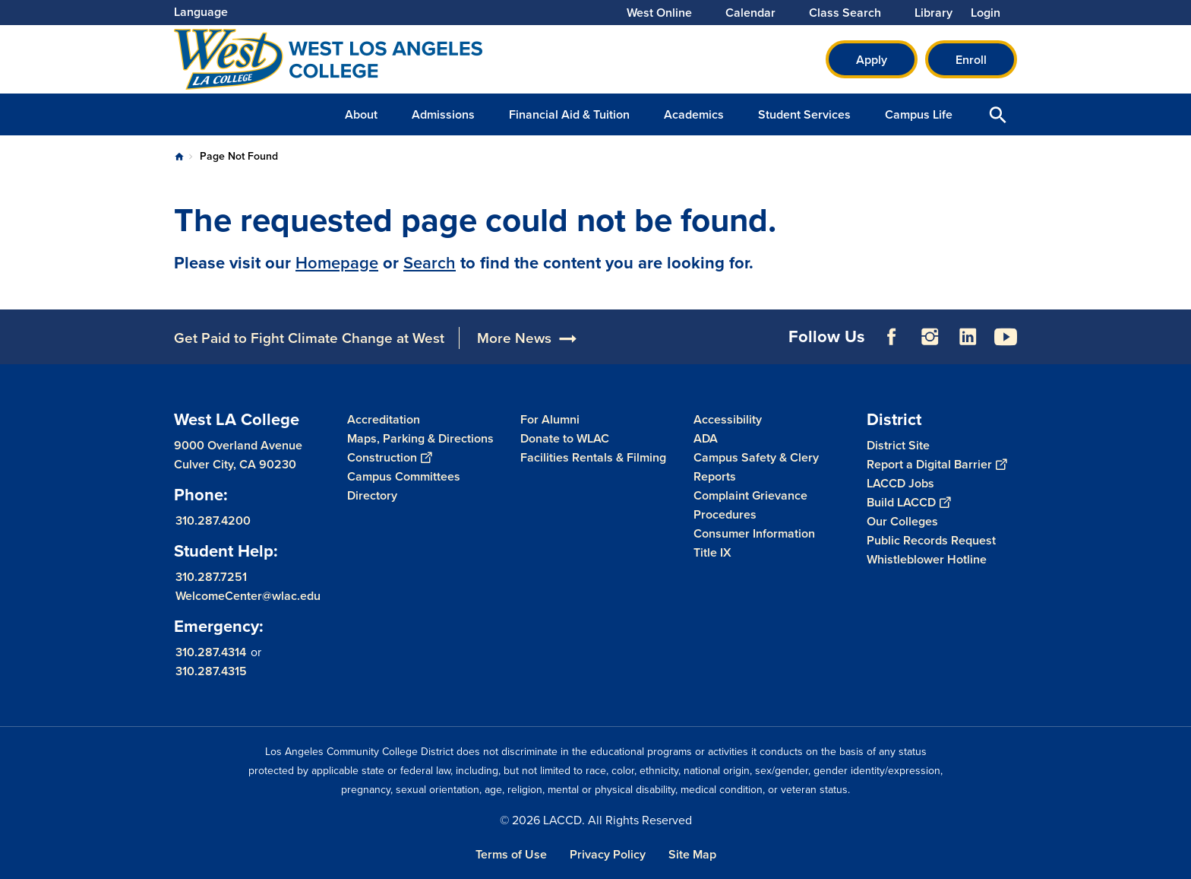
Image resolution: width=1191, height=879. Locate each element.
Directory (372, 495)
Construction (389, 457)
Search (429, 262)
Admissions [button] (443, 114)
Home (179, 156)
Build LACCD (908, 502)
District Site (898, 445)
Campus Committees (403, 476)
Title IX (712, 552)
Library (933, 13)
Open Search (998, 114)
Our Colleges (902, 521)
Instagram (929, 336)
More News (514, 338)
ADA (705, 438)
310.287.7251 (211, 576)
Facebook (891, 336)
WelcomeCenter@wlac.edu (248, 596)
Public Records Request (931, 540)
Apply (871, 59)
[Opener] (1176, 302)
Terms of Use (511, 854)
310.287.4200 (213, 520)
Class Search (845, 13)
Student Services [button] (804, 114)
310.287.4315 (211, 671)
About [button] (361, 114)
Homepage (336, 262)
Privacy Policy (608, 854)
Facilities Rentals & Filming (593, 457)
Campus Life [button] (918, 114)
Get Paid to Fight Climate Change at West (309, 338)
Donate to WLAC (564, 438)
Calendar (750, 13)
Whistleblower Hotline (927, 559)
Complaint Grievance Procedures (750, 505)
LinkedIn (967, 336)
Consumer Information (754, 533)
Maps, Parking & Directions (420, 438)
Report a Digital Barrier (936, 464)
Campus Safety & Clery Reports (756, 467)
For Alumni (550, 419)
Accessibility (727, 419)
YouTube (1005, 336)
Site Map (692, 854)
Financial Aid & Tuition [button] (569, 114)
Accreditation (383, 419)
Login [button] (985, 13)
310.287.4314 (210, 652)
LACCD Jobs (900, 483)
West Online (659, 13)
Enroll (971, 59)
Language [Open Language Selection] (201, 12)
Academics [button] (694, 114)
